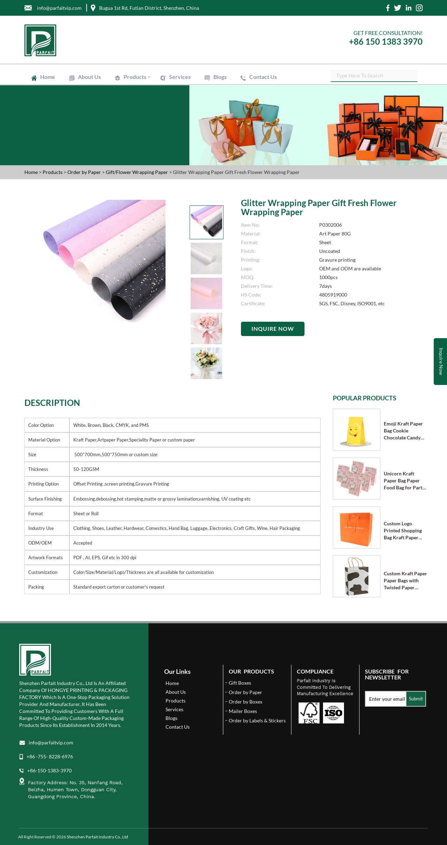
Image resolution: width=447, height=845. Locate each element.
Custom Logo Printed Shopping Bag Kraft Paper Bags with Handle (403, 530)
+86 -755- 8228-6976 (50, 756)
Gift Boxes (240, 683)
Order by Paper (84, 172)
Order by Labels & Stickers (257, 720)
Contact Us (263, 76)
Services (180, 76)
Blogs (220, 76)
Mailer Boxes (243, 711)
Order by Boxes (245, 702)
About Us (89, 76)
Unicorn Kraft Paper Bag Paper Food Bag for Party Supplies (404, 481)
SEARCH (417, 77)
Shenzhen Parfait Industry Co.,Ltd (97, 836)
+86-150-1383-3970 (49, 770)
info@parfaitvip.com (51, 742)
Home (47, 76)
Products (135, 76)
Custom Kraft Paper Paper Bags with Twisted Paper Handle (405, 580)
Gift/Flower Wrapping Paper (137, 172)
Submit (416, 698)
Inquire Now (272, 328)
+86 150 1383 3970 (386, 41)
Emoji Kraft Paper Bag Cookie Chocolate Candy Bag (403, 431)
